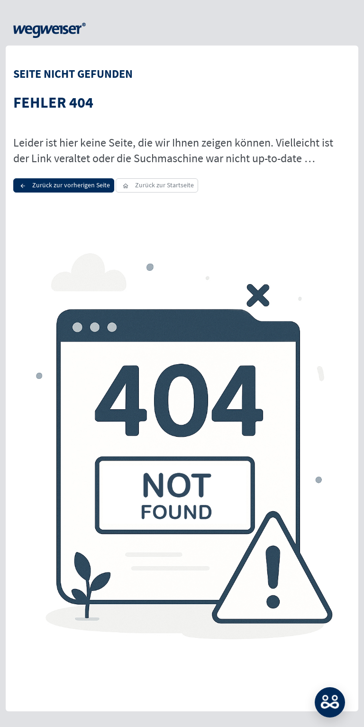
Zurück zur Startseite (156, 185)
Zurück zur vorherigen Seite (64, 185)
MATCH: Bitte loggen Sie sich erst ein (330, 702)
